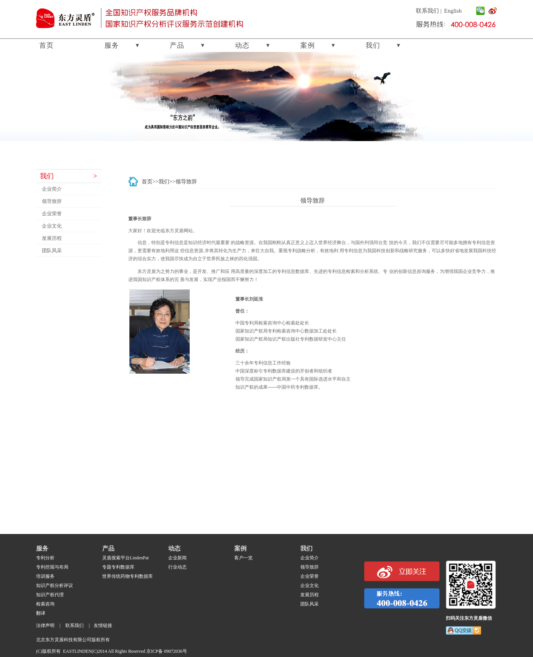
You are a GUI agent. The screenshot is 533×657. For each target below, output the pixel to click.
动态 (242, 45)
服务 (111, 45)
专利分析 (45, 558)
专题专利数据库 (118, 567)
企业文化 (52, 226)
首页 (46, 45)
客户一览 (243, 558)
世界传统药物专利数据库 (127, 576)
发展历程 (52, 238)
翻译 (40, 613)
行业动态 (177, 567)
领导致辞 (52, 201)
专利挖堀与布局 (52, 567)
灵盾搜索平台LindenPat (125, 558)
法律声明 (45, 625)
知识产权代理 (50, 594)
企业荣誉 (52, 213)
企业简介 (52, 189)
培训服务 (45, 576)
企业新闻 (177, 558)
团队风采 (52, 250)
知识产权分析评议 (54, 585)
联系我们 (427, 11)
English (453, 11)
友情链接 (103, 625)
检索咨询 (45, 604)
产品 (177, 45)
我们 (373, 45)
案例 (307, 45)
